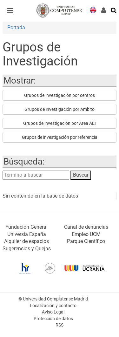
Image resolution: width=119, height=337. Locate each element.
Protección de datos (53, 318)
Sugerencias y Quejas (27, 249)
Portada (16, 27)
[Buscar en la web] (114, 10)
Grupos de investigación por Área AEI (59, 123)
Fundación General (26, 227)
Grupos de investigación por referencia (59, 137)
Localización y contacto (53, 305)
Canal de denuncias (86, 227)
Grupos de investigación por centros (59, 95)
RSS (59, 325)
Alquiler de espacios (26, 241)
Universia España (26, 234)
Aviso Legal (53, 312)
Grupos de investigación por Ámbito (59, 109)
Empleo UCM (86, 234)
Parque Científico (86, 241)
